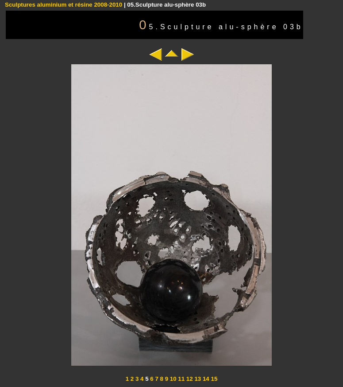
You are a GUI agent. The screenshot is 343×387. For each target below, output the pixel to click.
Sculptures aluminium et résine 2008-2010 (63, 4)
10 (172, 378)
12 (189, 378)
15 (213, 378)
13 (197, 378)
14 (205, 378)
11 (181, 378)
